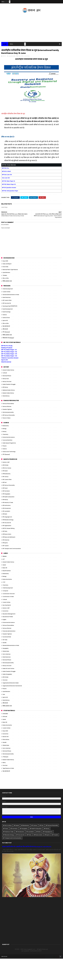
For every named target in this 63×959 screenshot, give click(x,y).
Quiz (4, 695)
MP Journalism (6, 511)
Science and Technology (9, 452)
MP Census (5, 477)
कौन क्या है (5, 329)
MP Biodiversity (6, 474)
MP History (5, 387)
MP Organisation (7, 526)
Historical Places (7, 376)
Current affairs (6, 292)
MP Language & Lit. (7, 517)
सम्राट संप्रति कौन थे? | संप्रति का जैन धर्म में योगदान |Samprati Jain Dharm (26, 847)
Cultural (5, 373)
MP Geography (6, 494)
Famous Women (7, 407)
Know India (5, 267)
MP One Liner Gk (7, 303)
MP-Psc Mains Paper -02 (9, 352)
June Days (27, 56)
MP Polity (5, 531)
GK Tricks (5, 640)
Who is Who (6, 278)
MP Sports (5, 543)
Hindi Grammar (7, 298)
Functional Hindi (7, 637)
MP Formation (6, 491)
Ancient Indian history (8, 370)
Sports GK (5, 321)
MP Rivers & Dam (7, 534)
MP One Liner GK (7, 175)
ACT (4, 559)
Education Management (9, 614)
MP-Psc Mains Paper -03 (9, 354)
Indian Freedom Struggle (9, 384)
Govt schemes (6, 654)
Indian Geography (7, 674)
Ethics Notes (6, 740)
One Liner (5, 680)
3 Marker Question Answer (10, 358)
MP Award (5, 471)
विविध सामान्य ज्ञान (7, 281)
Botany (4, 432)
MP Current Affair (7, 300)
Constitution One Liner (9, 594)
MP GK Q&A (5, 465)
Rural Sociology (6, 312)
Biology (4, 429)
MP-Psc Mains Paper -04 (9, 356)
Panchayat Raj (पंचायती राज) (10, 306)
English (4, 620)
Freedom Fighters (7, 410)
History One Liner (7, 382)
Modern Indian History (8, 393)
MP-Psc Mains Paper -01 (9, 350)
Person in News (6, 418)
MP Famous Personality (9, 415)
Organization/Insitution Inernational (12, 686)
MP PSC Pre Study (6, 346)
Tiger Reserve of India (8, 768)
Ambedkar (5, 714)
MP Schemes (6, 540)
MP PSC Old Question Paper (10, 191)
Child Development (8, 289)
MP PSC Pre (5, 168)
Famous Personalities (8, 404)
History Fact (6, 379)
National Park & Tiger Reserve (10, 270)
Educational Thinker (8, 617)
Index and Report (7, 264)
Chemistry (5, 435)
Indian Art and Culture (8, 669)
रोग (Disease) (6, 332)
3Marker (5, 556)
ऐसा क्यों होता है (6, 326)
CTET (4, 582)
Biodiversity (6, 426)
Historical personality (8, 412)
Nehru (4, 763)
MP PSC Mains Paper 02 (9, 184)
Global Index (6, 651)
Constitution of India (8, 597)
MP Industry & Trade (8, 503)
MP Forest (5, 488)
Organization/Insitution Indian (11, 683)
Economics (5, 611)
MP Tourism (6, 546)
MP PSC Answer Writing (8, 529)
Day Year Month (7, 605)
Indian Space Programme (9, 443)
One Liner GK (6, 178)
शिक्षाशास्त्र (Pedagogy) (8, 338)
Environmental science (9, 437)
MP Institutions (7, 506)
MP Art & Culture (7, 468)
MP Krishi (5, 514)
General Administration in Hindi (11, 295)
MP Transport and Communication (12, 549)
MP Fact (5, 483)
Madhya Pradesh (6, 348)
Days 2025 (21, 56)
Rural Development (8, 309)
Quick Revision (6, 273)
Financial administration (9, 631)
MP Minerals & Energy (8, 520)
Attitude (5, 717)
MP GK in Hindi (6, 171)
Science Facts (6, 318)
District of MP (6, 462)
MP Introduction (7, 508)
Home (4, 44)
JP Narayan (5, 757)
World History (6, 396)
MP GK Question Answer (9, 188)
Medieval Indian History (9, 390)
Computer (5, 591)
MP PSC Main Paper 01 (8, 181)
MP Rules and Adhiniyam (9, 537)
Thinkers (5, 276)
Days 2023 (5, 731)
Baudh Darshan (7, 571)
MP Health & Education (8, 497)
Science (5, 315)
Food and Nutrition (7, 440)
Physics (4, 446)
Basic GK (5, 568)
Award (4, 565)
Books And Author (7, 579)
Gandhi (4, 643)
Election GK (5, 737)
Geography (5, 648)
